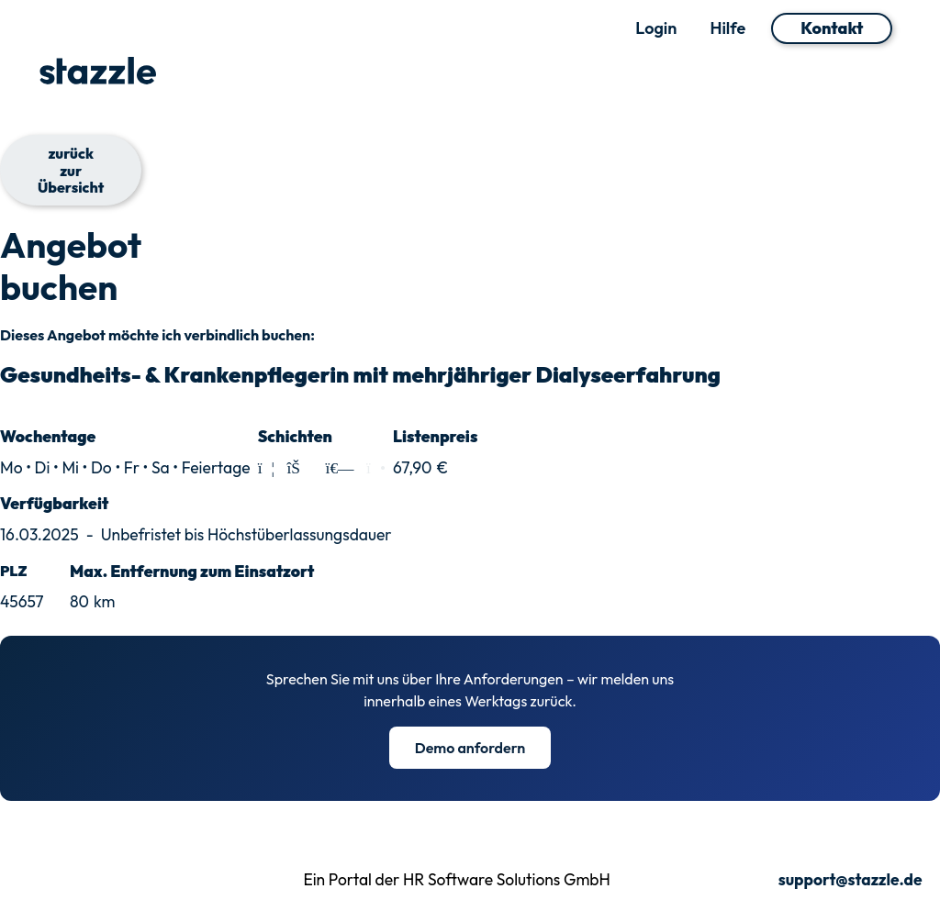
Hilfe (727, 29)
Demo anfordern (470, 748)
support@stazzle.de (850, 880)
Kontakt (831, 28)
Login (656, 29)
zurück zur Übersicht (71, 170)
